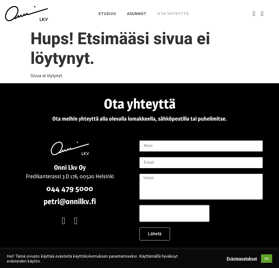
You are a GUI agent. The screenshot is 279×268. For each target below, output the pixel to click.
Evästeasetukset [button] (242, 258)
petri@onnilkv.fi (70, 201)
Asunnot (137, 13)
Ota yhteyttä (173, 13)
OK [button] (266, 259)
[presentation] (174, 213)
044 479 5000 (69, 188)
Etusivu (107, 13)
